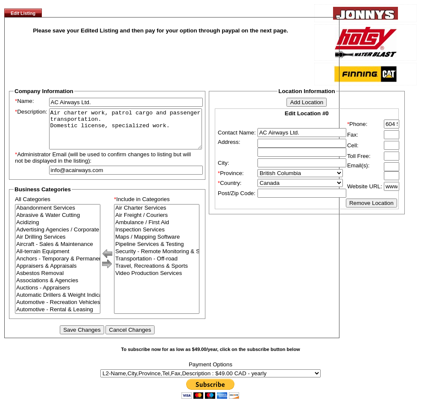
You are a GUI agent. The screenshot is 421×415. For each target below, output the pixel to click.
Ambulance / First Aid (156, 230)
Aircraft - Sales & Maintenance (57, 252)
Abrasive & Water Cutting (57, 223)
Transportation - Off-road (156, 266)
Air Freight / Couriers (156, 223)
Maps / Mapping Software (156, 244)
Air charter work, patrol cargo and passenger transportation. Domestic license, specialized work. (125, 132)
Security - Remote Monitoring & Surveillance (156, 259)
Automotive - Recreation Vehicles (57, 310)
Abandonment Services (57, 215)
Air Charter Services (156, 215)
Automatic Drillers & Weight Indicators (57, 303)
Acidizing (57, 230)
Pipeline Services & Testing (156, 252)
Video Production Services (156, 281)
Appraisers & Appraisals (57, 274)
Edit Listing (23, 13)
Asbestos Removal (57, 281)
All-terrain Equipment (57, 259)
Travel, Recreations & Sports (156, 274)
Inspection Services (156, 237)
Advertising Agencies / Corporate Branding (57, 237)
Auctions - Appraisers (57, 295)
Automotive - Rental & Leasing (57, 317)
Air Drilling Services (57, 244)
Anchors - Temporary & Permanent (57, 266)
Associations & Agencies (57, 288)
